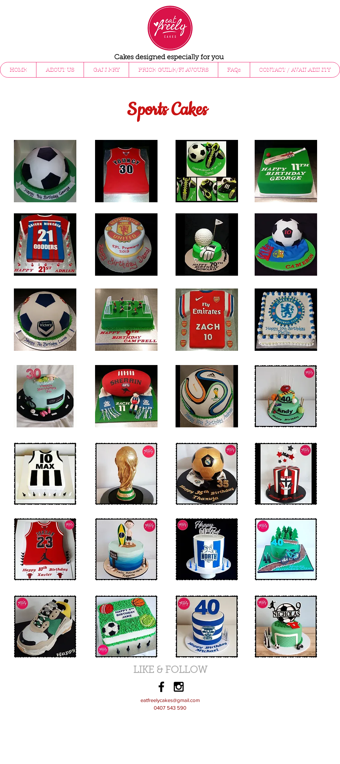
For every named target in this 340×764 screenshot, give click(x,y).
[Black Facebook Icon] (161, 687)
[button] (106, 69)
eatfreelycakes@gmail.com (170, 700)
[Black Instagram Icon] (179, 687)
